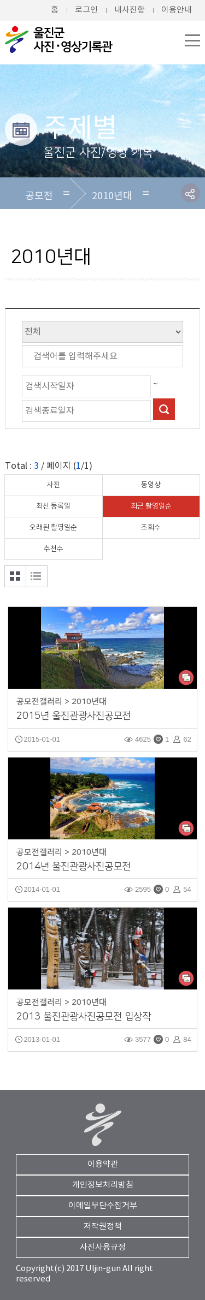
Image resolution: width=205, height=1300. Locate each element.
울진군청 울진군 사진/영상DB (60, 39)
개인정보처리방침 (102, 1185)
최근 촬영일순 (151, 506)
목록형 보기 (37, 576)
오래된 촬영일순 (53, 527)
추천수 (53, 548)
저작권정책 (103, 1226)
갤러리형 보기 (15, 576)
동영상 (151, 484)
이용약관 (102, 1164)
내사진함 (129, 10)
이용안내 (176, 10)
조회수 (151, 527)
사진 (53, 484)
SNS (190, 192)
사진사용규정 (103, 1247)
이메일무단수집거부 (102, 1205)
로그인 (86, 10)
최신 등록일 (53, 506)
